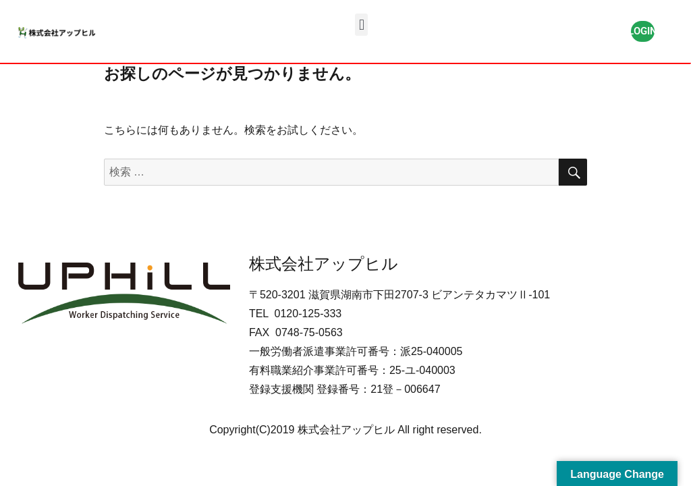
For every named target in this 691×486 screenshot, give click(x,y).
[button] (361, 25)
